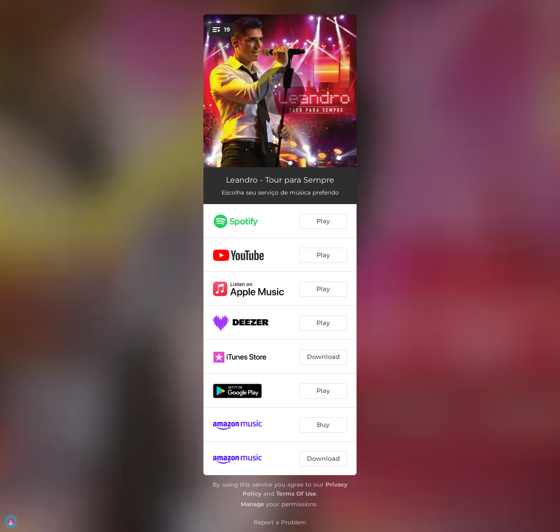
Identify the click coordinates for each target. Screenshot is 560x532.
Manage (252, 504)
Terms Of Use (296, 493)
